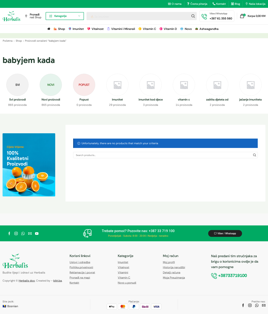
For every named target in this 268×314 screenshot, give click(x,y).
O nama (177, 4)
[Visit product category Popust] (84, 100)
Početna (7, 40)
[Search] (193, 16)
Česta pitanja (198, 4)
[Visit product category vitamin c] (184, 100)
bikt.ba (57, 280)
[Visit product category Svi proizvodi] (17, 100)
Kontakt (221, 4)
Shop (19, 40)
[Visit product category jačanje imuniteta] (250, 100)
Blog (237, 4)
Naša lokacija (257, 4)
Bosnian (12, 306)
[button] (252, 16)
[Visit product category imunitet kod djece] (151, 100)
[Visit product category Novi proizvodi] (51, 100)
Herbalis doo (27, 280)
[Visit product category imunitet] (117, 100)
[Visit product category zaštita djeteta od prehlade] (217, 100)
